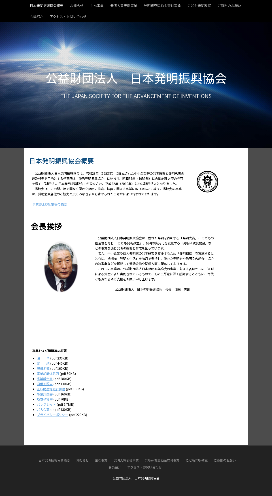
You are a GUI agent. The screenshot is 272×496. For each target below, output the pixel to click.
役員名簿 (43, 368)
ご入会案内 (45, 409)
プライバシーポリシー (52, 414)
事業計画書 (45, 394)
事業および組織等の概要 (49, 204)
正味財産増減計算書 (51, 389)
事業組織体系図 (48, 373)
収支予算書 (45, 399)
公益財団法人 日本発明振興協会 (136, 77)
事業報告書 (45, 378)
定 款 (43, 363)
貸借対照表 (45, 383)
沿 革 (43, 358)
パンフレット (46, 404)
